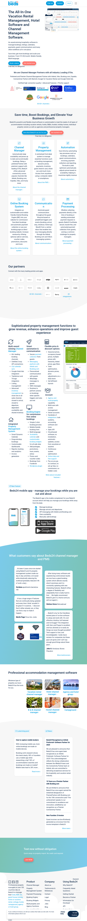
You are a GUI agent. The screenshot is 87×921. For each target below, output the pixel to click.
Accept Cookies (74, 914)
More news (66, 828)
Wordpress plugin (36, 466)
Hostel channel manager (52, 711)
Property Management (43, 149)
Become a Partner (69, 897)
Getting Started (68, 894)
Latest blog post (23, 731)
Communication (43, 205)
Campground (71, 710)
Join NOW (28, 860)
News (50, 731)
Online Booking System (19, 205)
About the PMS (43, 182)
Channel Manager (19, 149)
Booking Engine (33, 412)
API (64, 906)
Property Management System (14, 428)
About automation (68, 179)
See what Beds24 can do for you (34, 133)
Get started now (29, 63)
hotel (13, 895)
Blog (46, 907)
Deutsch (76, 879)
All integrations (67, 296)
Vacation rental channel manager (34, 694)
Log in (69, 3)
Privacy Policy (62, 912)
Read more (36, 772)
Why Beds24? (68, 885)
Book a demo (14, 63)
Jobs (46, 904)
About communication (43, 243)
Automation (68, 147)
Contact (60, 3)
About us (48, 885)
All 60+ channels (43, 104)
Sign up (50, 3)
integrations (52, 417)
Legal (47, 897)
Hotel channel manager (52, 693)
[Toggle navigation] (76, 3)
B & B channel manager (34, 711)
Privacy (47, 900)
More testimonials (64, 655)
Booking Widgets (33, 900)
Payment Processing (67, 205)
